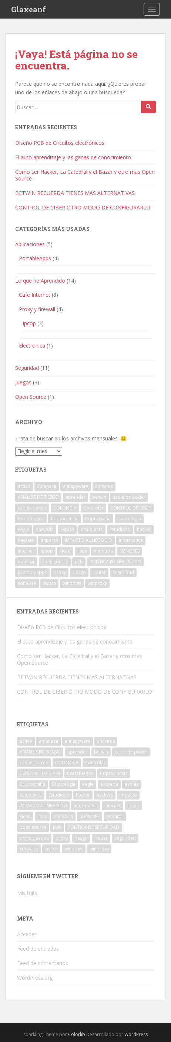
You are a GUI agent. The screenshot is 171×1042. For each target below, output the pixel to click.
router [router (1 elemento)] (99, 572)
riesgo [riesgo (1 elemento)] (79, 572)
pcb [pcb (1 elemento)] (79, 562)
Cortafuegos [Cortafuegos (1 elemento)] (31, 518)
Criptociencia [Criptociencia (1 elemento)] (64, 518)
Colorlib (76, 1034)
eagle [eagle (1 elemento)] (23, 529)
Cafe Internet (34, 294)
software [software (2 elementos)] (27, 583)
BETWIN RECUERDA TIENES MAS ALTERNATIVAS (75, 192)
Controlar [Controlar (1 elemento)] (93, 508)
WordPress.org (35, 977)
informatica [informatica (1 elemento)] (131, 540)
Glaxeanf (28, 9)
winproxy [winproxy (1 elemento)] (97, 583)
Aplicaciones (30, 244)
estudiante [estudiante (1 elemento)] (92, 529)
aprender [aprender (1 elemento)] (76, 497)
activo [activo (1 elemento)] (24, 486)
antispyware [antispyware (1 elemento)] (75, 486)
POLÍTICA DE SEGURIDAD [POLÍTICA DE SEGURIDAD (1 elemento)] (115, 562)
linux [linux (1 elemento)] (82, 551)
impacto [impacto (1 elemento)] (49, 540)
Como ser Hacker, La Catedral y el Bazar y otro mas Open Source (85, 175)
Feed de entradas (38, 948)
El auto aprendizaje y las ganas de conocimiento (73, 157)
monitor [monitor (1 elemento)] (26, 562)
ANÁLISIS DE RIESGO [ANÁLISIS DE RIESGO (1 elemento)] (38, 497)
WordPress (136, 1034)
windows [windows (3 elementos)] (72, 583)
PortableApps (35, 258)
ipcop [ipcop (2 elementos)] (47, 551)
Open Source (30, 396)
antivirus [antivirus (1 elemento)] (104, 486)
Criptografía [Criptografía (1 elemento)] (98, 518)
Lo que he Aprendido (40, 280)
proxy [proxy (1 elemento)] (60, 572)
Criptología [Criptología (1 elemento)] (129, 518)
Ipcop (29, 323)
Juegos (23, 382)
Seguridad (27, 367)
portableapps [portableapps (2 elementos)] (32, 572)
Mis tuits (27, 892)
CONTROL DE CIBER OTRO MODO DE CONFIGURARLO (82, 207)
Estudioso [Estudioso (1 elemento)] (120, 529)
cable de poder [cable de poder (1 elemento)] (129, 497)
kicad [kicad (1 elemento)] (65, 551)
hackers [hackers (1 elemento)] (26, 540)
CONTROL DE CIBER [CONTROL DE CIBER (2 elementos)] (130, 508)
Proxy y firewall (37, 309)
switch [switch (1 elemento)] (49, 583)
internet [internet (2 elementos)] (26, 551)
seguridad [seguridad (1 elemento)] (123, 572)
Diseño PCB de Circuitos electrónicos (59, 142)
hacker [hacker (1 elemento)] (144, 529)
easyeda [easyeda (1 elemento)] (45, 529)
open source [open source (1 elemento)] (54, 562)
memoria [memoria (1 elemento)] (103, 551)
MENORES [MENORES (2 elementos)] (130, 551)
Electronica (32, 345)
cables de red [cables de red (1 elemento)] (32, 508)
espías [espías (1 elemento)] (67, 529)
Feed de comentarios (42, 963)
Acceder (26, 934)
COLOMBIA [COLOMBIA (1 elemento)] (65, 508)
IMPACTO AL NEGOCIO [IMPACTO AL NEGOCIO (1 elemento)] (88, 540)
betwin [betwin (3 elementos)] (99, 497)
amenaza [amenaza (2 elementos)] (46, 486)
